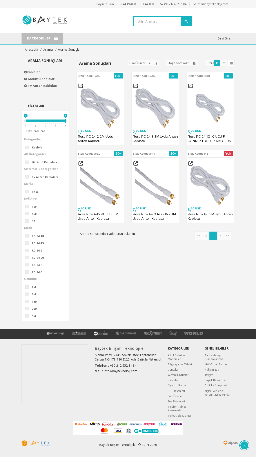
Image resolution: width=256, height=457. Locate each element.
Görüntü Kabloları (39, 79)
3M (32, 294)
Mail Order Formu (216, 364)
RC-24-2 (35, 250)
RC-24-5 (35, 272)
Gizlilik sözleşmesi (216, 385)
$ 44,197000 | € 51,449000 (137, 4)
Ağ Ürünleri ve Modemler (176, 357)
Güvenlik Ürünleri (178, 375)
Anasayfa (31, 49)
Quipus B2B (219, 443)
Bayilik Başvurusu (215, 380)
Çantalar (173, 369)
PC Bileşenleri (176, 391)
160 (32, 214)
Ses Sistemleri (176, 401)
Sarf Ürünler (175, 396)
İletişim (209, 375)
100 (32, 207)
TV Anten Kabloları (40, 86)
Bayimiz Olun (105, 4)
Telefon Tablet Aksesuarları (177, 408)
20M (32, 309)
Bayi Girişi (224, 38)
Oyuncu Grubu (177, 385)
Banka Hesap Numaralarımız (214, 357)
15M (32, 301)
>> (227, 236)
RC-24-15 (36, 243)
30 (31, 221)
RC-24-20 (36, 258)
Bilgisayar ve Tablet (180, 364)
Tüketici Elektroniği (179, 416)
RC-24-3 (35, 265)
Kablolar (32, 72)
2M (32, 287)
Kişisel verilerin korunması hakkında (217, 392)
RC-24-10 (36, 236)
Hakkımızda (212, 369)
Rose (33, 192)
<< (198, 236)
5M (32, 316)
